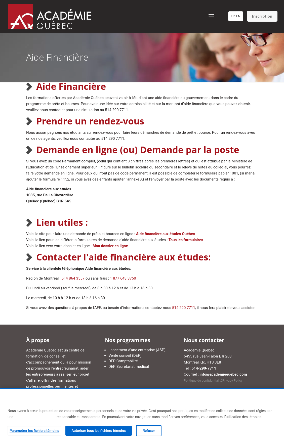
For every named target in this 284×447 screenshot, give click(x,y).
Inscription (262, 16)
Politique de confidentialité (203, 380)
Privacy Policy (232, 380)
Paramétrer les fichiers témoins (34, 431)
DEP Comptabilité (123, 361)
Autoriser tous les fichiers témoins (98, 431)
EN (238, 16)
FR (233, 16)
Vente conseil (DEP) (125, 355)
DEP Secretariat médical (128, 366)
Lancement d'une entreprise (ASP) (137, 350)
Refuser (149, 431)
